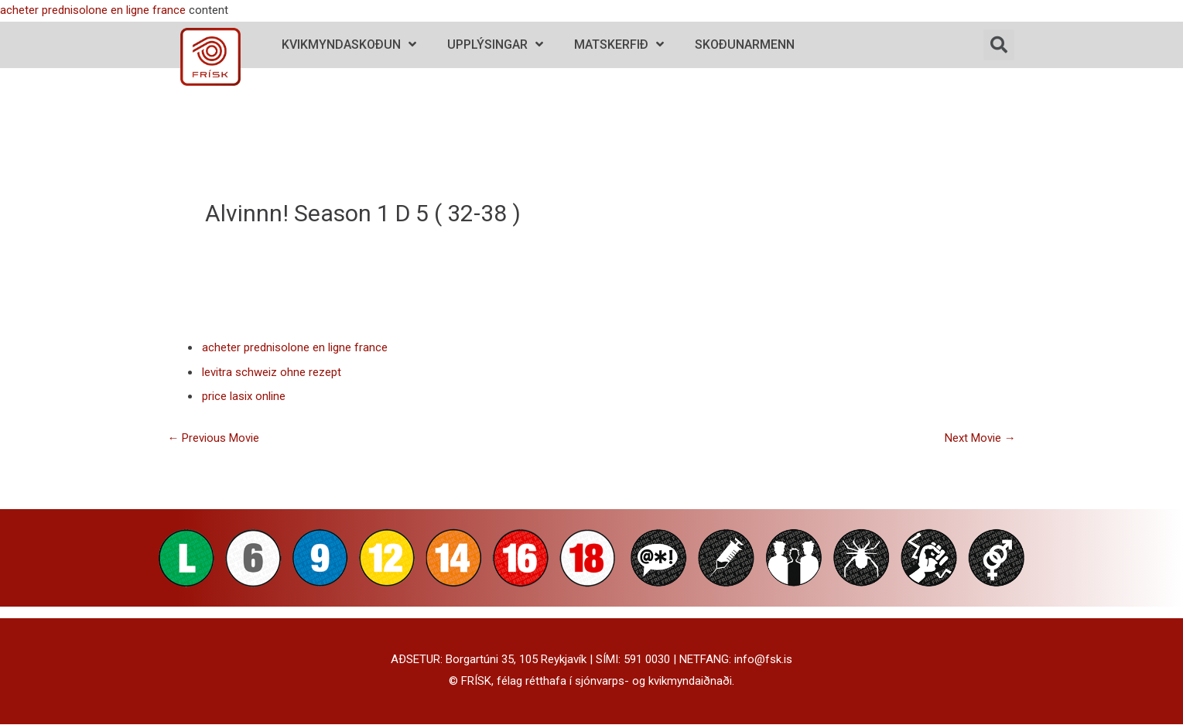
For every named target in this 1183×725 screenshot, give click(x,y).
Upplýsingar (495, 44)
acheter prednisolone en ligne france (93, 10)
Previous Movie (213, 439)
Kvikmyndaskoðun (349, 44)
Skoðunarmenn (745, 44)
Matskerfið (619, 44)
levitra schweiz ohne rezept (271, 372)
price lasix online (243, 397)
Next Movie (980, 439)
